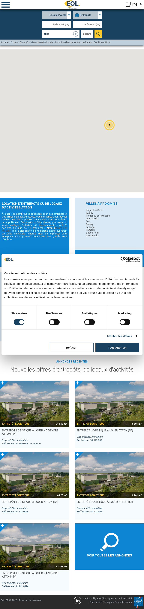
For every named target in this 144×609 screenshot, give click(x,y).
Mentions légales (91, 598)
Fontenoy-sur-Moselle (98, 215)
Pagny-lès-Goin (94, 210)
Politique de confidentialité (117, 598)
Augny (89, 212)
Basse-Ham (92, 232)
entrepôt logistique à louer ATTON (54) (105, 430)
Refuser (71, 347)
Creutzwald (92, 235)
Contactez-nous (123, 602)
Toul (88, 221)
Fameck (90, 229)
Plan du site (96, 602)
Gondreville (92, 218)
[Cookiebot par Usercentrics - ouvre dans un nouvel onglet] (123, 259)
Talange (90, 227)
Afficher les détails (119, 336)
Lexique (108, 602)
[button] (109, 125)
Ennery (89, 224)
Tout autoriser (117, 347)
